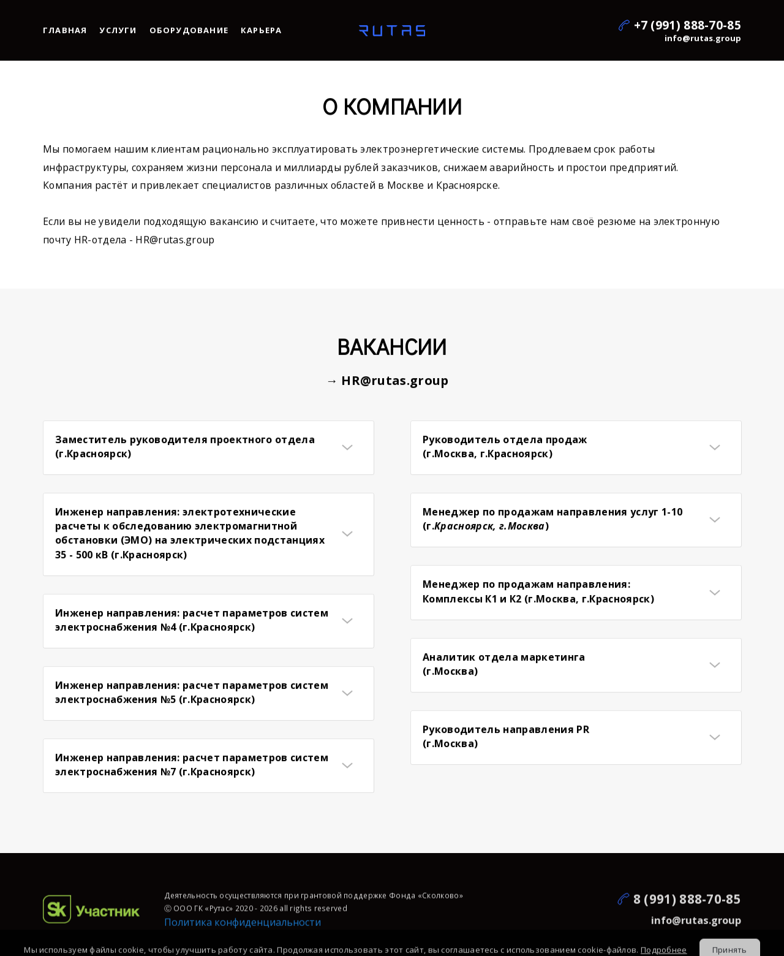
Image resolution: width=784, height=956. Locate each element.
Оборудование (188, 32)
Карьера (261, 32)
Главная (65, 32)
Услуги (118, 32)
